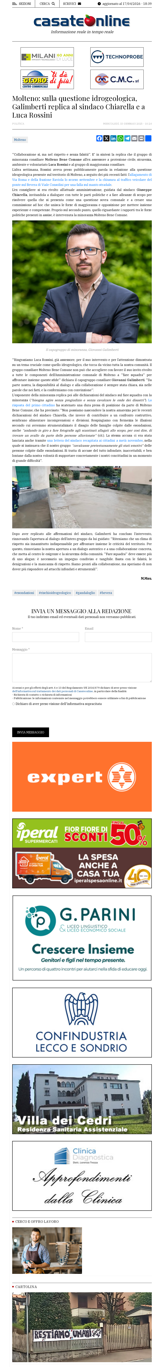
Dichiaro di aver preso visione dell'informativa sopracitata (59, 704)
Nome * (17, 628)
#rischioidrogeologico (55, 593)
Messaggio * (21, 649)
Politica (18, 123)
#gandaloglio (85, 593)
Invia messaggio (30, 732)
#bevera (106, 593)
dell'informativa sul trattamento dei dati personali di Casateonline (52, 691)
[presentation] (41, 716)
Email (89, 628)
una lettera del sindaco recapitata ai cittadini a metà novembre (95, 440)
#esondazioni (24, 593)
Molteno (20, 140)
